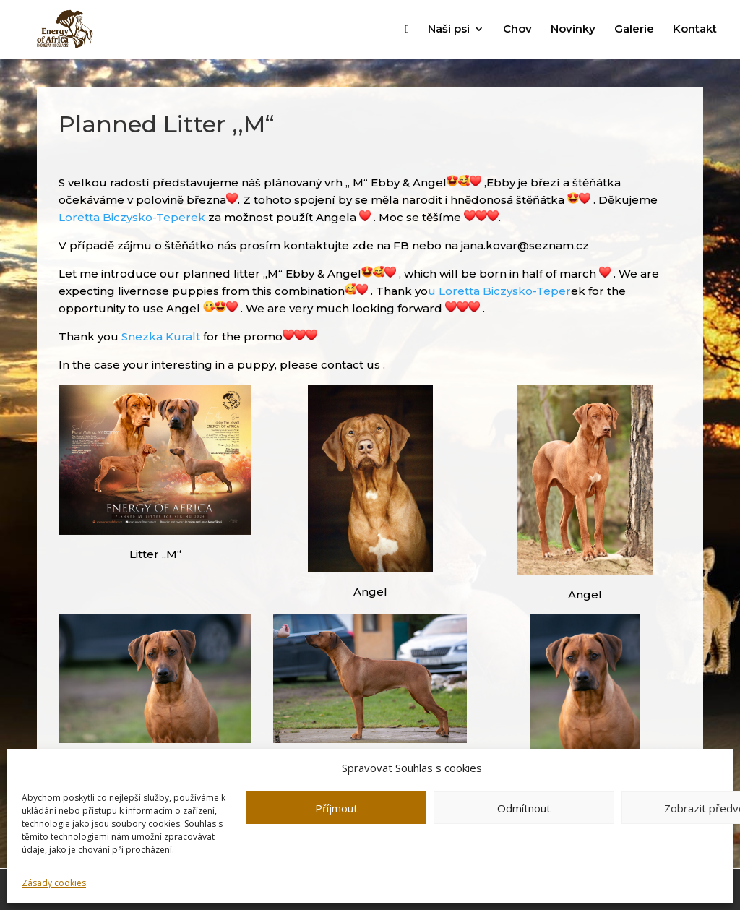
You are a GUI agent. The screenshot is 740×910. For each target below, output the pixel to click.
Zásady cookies (54, 883)
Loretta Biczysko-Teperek (132, 217)
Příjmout (336, 808)
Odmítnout (524, 808)
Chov (517, 29)
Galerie (634, 29)
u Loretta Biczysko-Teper (499, 291)
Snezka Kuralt (160, 336)
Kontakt (695, 29)
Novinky (573, 29)
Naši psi (449, 29)
